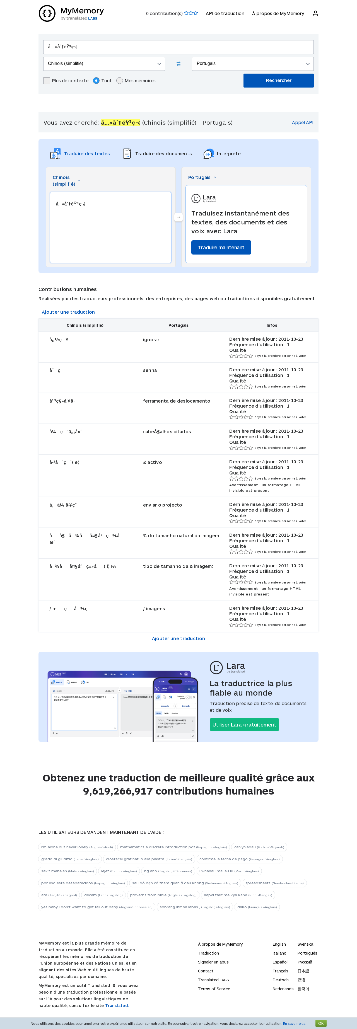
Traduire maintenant (221, 247)
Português (307, 953)
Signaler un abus (213, 962)
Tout (102, 80)
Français (280, 971)
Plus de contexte (66, 80)
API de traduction (225, 13)
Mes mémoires (136, 80)
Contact (206, 971)
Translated (213, 979)
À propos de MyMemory (278, 13)
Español (280, 962)
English (279, 944)
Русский (305, 962)
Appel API (302, 122)
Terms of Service (214, 988)
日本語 (303, 971)
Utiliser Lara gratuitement (244, 724)
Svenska (305, 944)
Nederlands (283, 988)
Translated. (117, 1005)
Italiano (279, 953)
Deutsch (281, 979)
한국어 (303, 988)
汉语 (301, 979)
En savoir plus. (294, 1023)
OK (321, 1023)
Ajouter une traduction (68, 311)
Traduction (208, 953)
